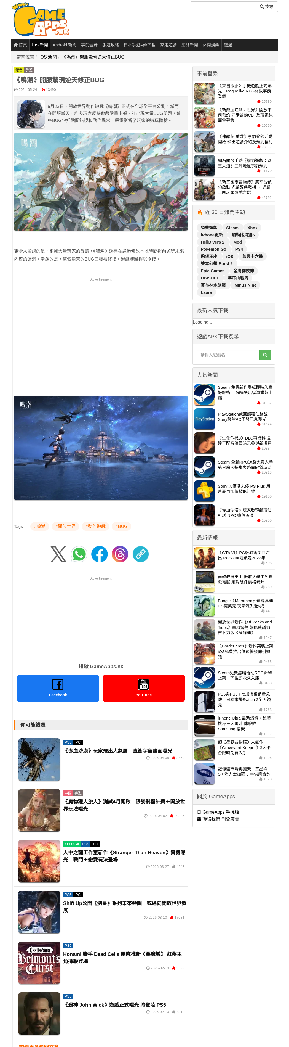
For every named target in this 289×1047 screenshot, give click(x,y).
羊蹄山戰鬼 (238, 278)
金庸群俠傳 (243, 270)
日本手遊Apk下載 (140, 45)
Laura (206, 292)
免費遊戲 (209, 227)
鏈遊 (228, 45)
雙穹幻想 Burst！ (217, 263)
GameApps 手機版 (218, 812)
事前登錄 (89, 45)
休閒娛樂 (211, 45)
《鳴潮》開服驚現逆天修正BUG (93, 57)
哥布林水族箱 (214, 285)
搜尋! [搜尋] (267, 6)
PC (78, 742)
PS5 (68, 742)
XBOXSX (72, 844)
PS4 (239, 249)
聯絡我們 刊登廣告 (218, 819)
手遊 (29, 70)
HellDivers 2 (213, 242)
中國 (68, 793)
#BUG (122, 526)
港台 (19, 70)
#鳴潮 (40, 526)
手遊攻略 (110, 45)
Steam (233, 227)
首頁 (20, 45)
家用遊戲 (168, 45)
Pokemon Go (214, 249)
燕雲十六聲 (252, 256)
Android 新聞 (64, 45)
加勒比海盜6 (243, 234)
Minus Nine (245, 285)
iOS (230, 256)
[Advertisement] (101, 320)
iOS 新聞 (40, 45)
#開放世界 (65, 526)
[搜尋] (223, 6)
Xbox (252, 227)
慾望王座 (209, 256)
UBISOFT (210, 278)
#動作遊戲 (95, 526)
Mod (237, 242)
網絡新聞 (189, 45)
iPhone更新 (212, 234)
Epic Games (213, 270)
